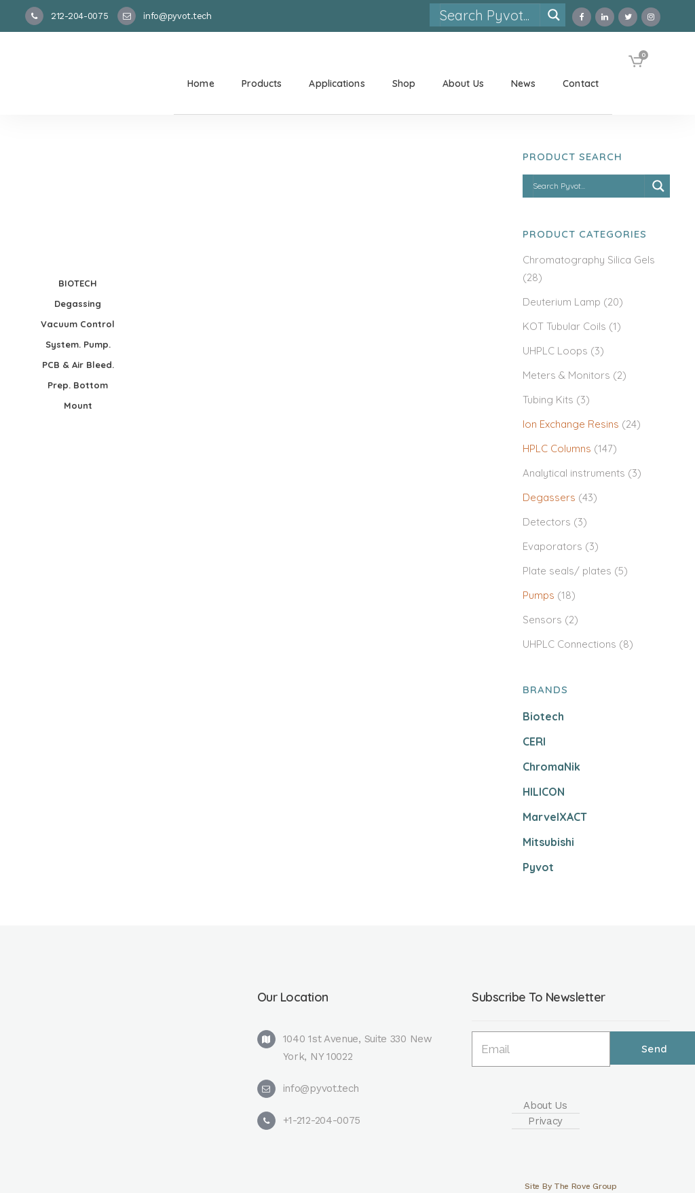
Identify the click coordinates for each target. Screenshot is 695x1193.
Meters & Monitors (566, 375)
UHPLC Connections (569, 644)
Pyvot (538, 867)
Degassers (549, 497)
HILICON (544, 792)
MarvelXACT (555, 817)
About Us (545, 1105)
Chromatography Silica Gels (589, 259)
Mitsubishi (548, 842)
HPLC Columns (557, 448)
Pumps (539, 595)
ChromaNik (551, 766)
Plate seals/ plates (567, 570)
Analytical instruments (574, 472)
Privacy (545, 1121)
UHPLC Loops (555, 350)
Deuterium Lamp (562, 301)
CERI (534, 741)
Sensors (542, 619)
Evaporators (552, 546)
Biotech (543, 716)
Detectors (547, 521)
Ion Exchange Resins (571, 424)
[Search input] (489, 14)
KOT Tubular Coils (564, 326)
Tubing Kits (548, 399)
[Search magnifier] (553, 14)
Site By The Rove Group (570, 1186)
